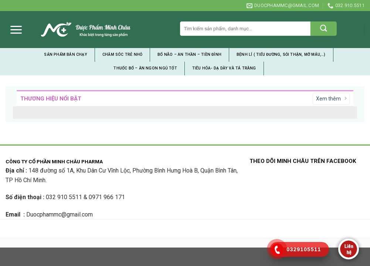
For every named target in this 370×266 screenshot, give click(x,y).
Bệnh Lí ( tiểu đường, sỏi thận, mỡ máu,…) (281, 54)
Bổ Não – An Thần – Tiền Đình (189, 54)
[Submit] (323, 28)
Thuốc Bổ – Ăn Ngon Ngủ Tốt (145, 68)
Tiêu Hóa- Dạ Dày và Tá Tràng (224, 68)
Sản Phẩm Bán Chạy (65, 54)
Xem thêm (331, 98)
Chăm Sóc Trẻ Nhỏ (122, 54)
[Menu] (16, 30)
